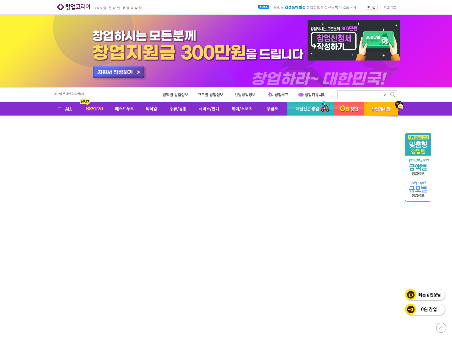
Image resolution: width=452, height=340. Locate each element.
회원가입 (389, 7)
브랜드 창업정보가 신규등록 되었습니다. (315, 7)
